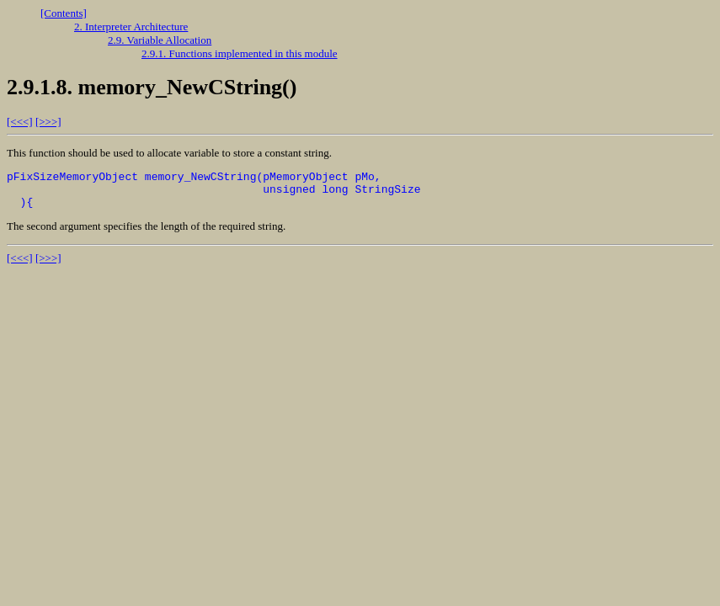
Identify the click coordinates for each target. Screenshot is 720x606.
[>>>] (48, 121)
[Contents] (63, 13)
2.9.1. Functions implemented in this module (239, 53)
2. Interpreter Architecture (131, 26)
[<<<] (20, 121)
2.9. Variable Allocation (159, 40)
